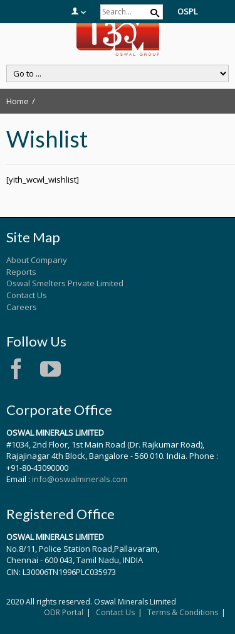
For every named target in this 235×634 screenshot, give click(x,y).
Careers (21, 307)
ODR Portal (63, 612)
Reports (21, 271)
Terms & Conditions (182, 612)
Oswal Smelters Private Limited (64, 283)
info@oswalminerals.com (80, 479)
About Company (36, 260)
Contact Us (26, 295)
